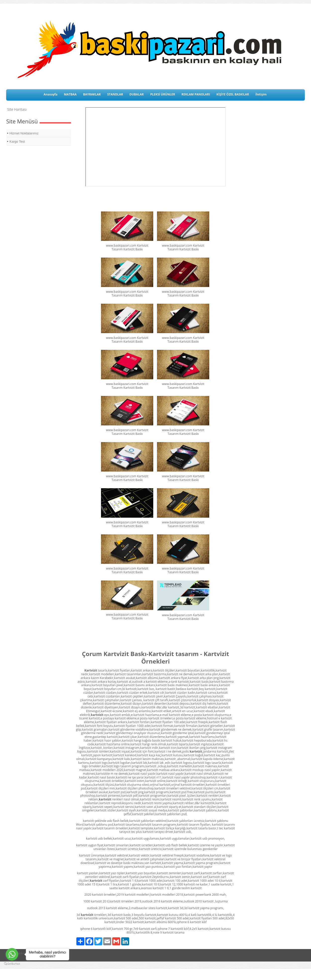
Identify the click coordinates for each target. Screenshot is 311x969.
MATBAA (70, 94)
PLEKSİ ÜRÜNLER (162, 94)
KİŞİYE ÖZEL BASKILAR (232, 94)
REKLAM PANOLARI (196, 94)
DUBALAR (136, 94)
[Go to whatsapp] (12, 954)
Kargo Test (17, 141)
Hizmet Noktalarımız (24, 133)
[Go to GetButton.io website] (12, 964)
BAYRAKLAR (92, 94)
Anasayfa (50, 94)
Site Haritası (17, 109)
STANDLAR (115, 94)
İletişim (261, 94)
